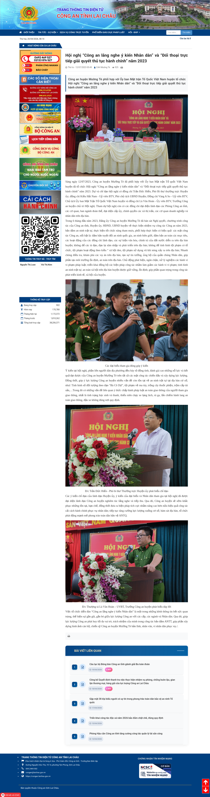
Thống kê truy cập (40, 299)
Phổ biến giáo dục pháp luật (108, 32)
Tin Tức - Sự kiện (47, 32)
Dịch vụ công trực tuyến (74, 32)
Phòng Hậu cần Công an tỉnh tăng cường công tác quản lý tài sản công (127, 733)
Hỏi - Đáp (133, 32)
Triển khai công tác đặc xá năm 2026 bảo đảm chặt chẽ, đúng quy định (127, 718)
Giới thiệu (29, 32)
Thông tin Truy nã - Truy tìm (40, 259)
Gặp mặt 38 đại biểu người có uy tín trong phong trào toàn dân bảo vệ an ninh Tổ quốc (135, 701)
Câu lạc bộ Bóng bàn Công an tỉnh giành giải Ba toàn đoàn (120, 664)
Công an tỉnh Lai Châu (48, 788)
